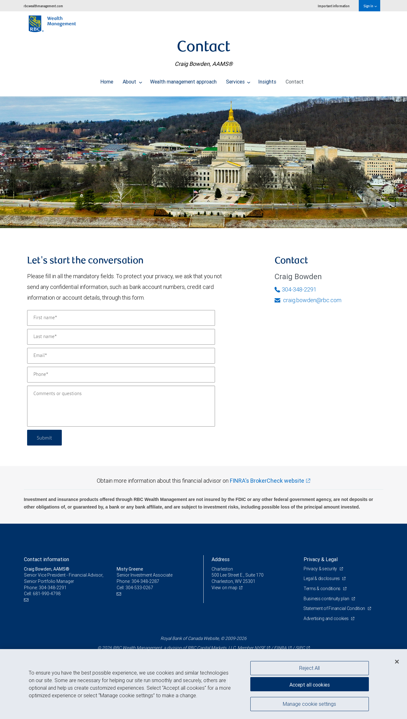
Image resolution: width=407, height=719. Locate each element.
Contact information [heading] (46, 559)
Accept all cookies (309, 684)
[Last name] (121, 337)
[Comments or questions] (121, 406)
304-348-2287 (145, 581)
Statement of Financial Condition (335, 608)
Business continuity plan (327, 598)
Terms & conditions (322, 588)
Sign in (369, 6)
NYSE (259, 648)
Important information (334, 6)
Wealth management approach (183, 80)
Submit (45, 437)
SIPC (300, 648)
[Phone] (121, 375)
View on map (224, 587)
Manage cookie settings (309, 704)
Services (238, 80)
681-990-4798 (47, 593)
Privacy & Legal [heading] (321, 559)
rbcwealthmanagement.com (43, 6)
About (132, 80)
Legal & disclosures (322, 578)
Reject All (309, 668)
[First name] (121, 318)
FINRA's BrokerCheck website (267, 480)
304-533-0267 (139, 587)
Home (106, 80)
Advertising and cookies (326, 618)
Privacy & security (321, 569)
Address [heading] (221, 559)
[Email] (121, 356)
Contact (295, 80)
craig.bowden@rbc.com (308, 300)
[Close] (397, 662)
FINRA (280, 648)
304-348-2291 (296, 289)
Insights (267, 80)
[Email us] (27, 600)
